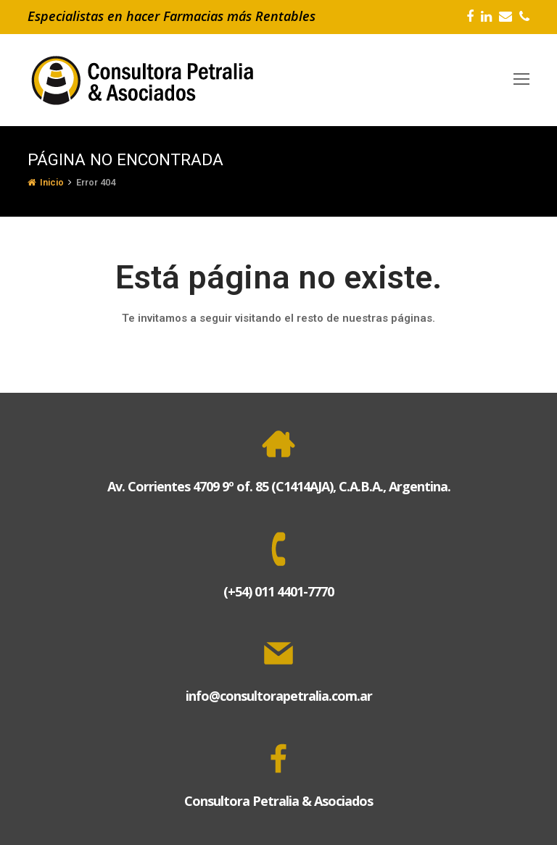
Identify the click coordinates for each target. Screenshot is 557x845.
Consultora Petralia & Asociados (278, 800)
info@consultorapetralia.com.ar (279, 695)
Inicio (46, 182)
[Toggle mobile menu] (521, 80)
